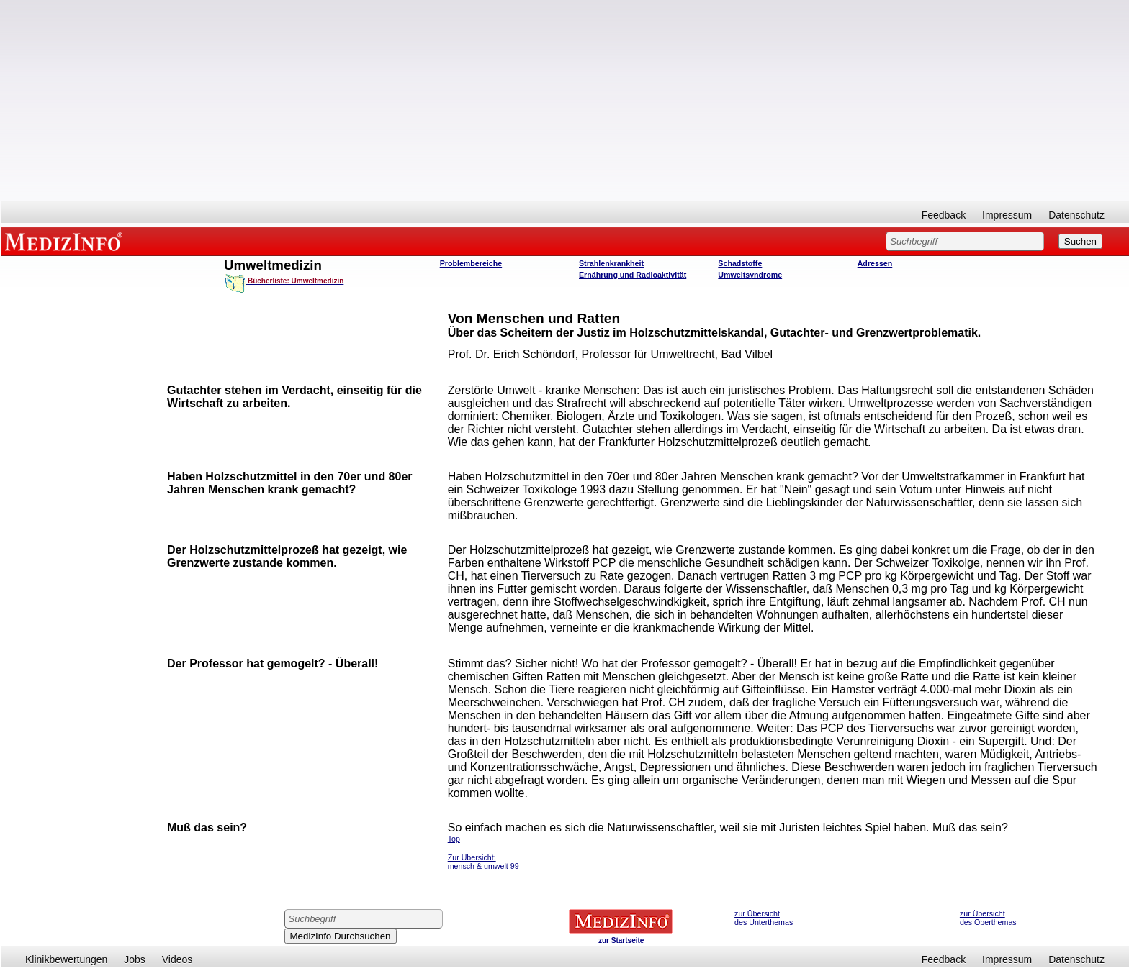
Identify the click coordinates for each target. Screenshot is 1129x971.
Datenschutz (1076, 215)
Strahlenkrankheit (611, 263)
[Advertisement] (565, 100)
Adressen (875, 263)
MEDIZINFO (66, 241)
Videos (177, 959)
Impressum (1007, 215)
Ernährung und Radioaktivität (632, 274)
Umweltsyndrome (750, 274)
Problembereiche (471, 263)
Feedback (944, 215)
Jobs (134, 959)
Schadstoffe (740, 263)
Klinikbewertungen (66, 959)
